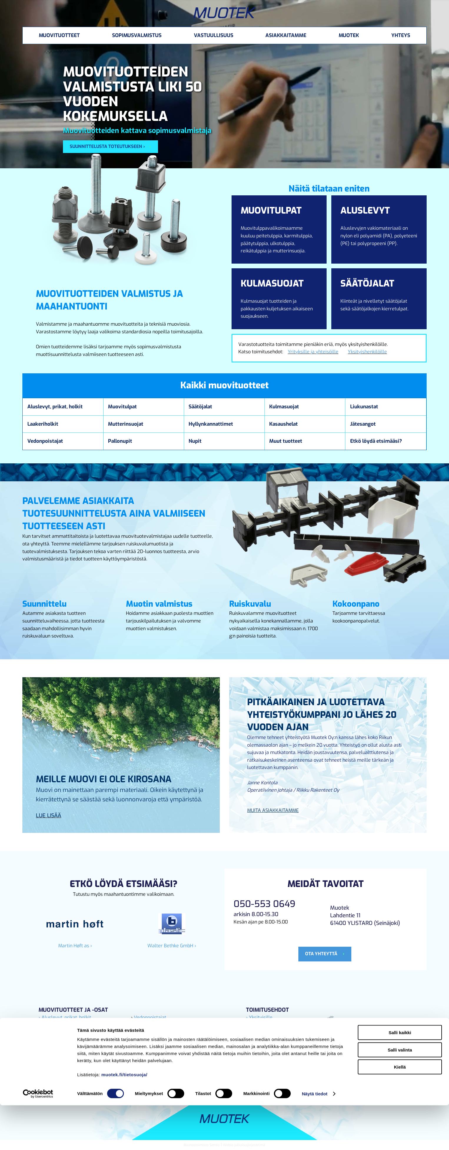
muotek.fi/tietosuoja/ (124, 1119)
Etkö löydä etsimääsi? (376, 441)
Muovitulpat (122, 406)
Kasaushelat (283, 424)
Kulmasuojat (284, 406)
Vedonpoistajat (45, 441)
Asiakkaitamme (285, 35)
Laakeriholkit (42, 424)
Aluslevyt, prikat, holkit (55, 406)
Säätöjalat (200, 406)
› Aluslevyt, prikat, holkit (65, 1017)
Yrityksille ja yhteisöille (313, 352)
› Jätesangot (52, 1032)
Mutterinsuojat (125, 424)
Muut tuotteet (285, 441)
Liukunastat (364, 406)
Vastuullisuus (213, 35)
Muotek (349, 35)
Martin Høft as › (75, 946)
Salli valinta (400, 1094)
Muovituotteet (59, 35)
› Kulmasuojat (146, 1048)
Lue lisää (48, 815)
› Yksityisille (259, 1017)
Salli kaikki (400, 1077)
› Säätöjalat (143, 1025)
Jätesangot (363, 424)
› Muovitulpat (53, 1040)
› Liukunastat (53, 1025)
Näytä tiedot (314, 1138)
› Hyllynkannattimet (152, 1032)
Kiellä (400, 1111)
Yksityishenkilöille (367, 352)
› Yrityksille (258, 1025)
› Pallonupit (143, 1040)
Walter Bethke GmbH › (171, 946)
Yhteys (400, 35)
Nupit (195, 441)
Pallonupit (120, 441)
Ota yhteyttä (321, 954)
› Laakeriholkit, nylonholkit (67, 1048)
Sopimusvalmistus (137, 35)
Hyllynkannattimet (211, 424)
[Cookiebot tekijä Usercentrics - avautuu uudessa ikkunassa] (38, 1138)
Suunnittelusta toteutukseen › (107, 146)
